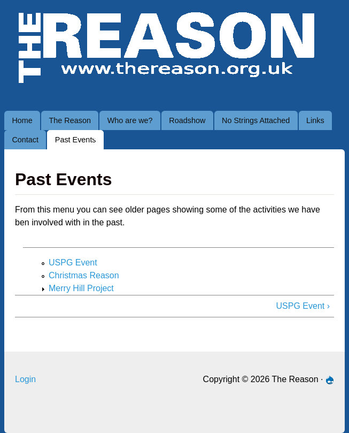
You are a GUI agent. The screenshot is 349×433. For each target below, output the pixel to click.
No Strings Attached (256, 120)
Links (315, 120)
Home (22, 120)
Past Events (72, 142)
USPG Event (73, 262)
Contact (25, 139)
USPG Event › (303, 305)
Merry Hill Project (81, 288)
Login (25, 379)
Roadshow (187, 120)
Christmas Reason (84, 275)
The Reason (70, 120)
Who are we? (130, 120)
